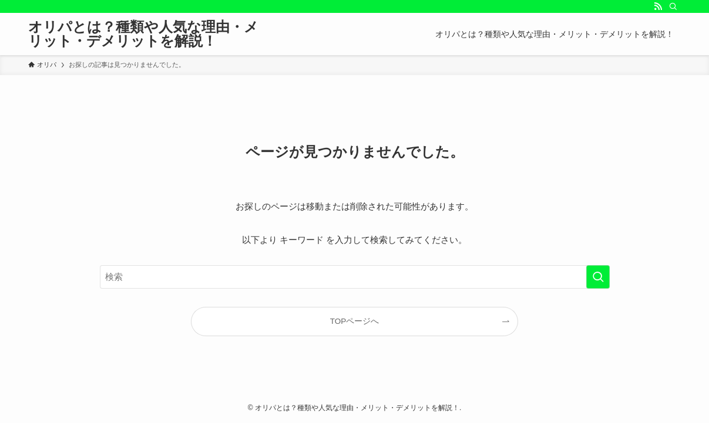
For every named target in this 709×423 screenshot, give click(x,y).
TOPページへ (354, 321)
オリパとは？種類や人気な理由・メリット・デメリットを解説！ (143, 34)
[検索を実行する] (598, 277)
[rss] (658, 6)
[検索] (673, 6)
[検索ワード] (355, 277)
